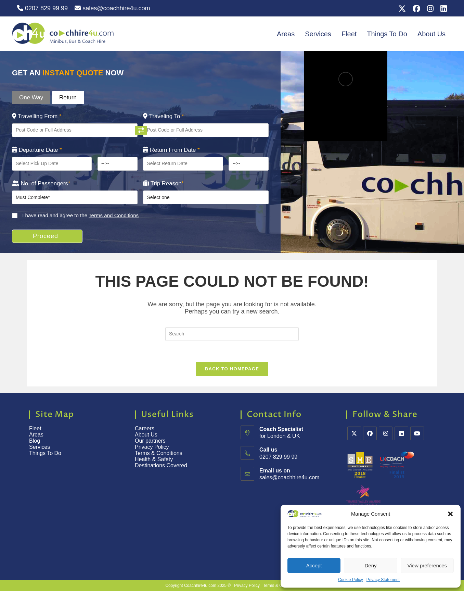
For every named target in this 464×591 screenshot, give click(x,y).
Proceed (45, 236)
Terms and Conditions (114, 215)
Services (318, 34)
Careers (144, 428)
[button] (450, 513)
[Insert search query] (232, 334)
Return (68, 97)
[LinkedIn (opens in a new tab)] (442, 8)
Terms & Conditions (159, 453)
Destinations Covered (161, 465)
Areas (286, 34)
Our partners (150, 441)
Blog (34, 441)
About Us (431, 34)
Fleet (349, 34)
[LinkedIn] (401, 433)
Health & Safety (154, 459)
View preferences (427, 565)
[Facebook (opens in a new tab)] (416, 8)
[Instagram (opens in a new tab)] (430, 8)
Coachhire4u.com (200, 585)
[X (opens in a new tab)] (402, 8)
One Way (31, 97)
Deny (370, 565)
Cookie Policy (350, 579)
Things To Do (387, 34)
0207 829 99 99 (42, 8)
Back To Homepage (232, 368)
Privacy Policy (152, 447)
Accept (314, 565)
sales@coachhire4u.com (112, 8)
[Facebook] (370, 433)
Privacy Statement (383, 579)
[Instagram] (385, 433)
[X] (354, 433)
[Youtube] (417, 433)
